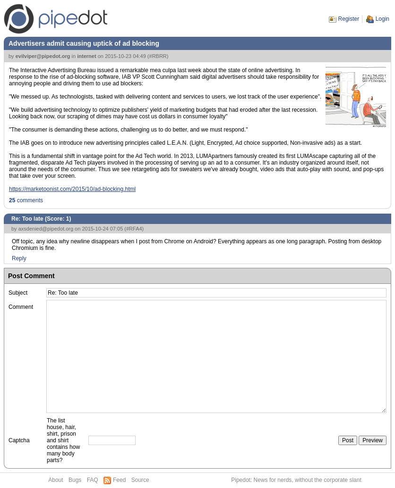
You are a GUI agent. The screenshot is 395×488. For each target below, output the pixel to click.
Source (140, 480)
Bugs (75, 480)
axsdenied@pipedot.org (45, 229)
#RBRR (158, 56)
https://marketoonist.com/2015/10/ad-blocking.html (72, 189)
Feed (119, 480)
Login (382, 19)
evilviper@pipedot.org (43, 56)
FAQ (92, 480)
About (55, 480)
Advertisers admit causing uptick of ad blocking (84, 43)
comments (26, 200)
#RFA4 (134, 229)
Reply (19, 258)
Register (349, 19)
